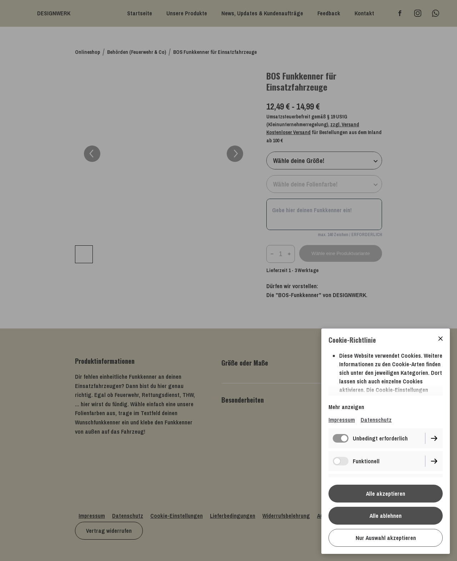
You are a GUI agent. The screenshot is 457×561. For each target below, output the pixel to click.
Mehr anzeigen (346, 407)
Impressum (341, 420)
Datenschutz (376, 420)
